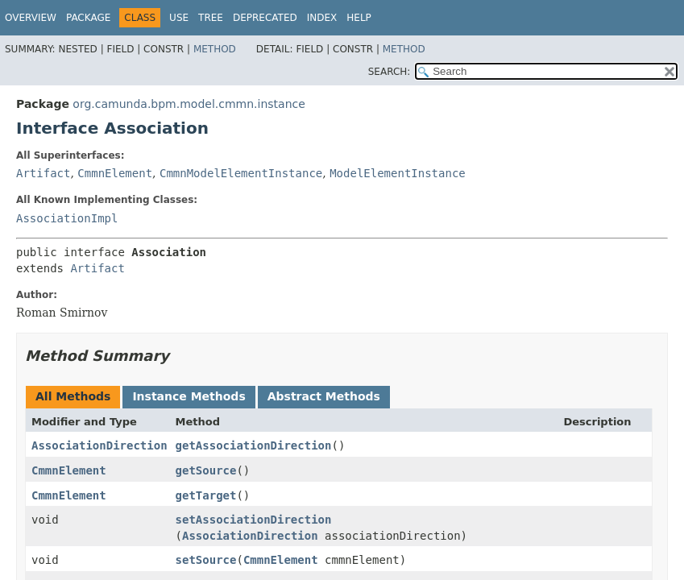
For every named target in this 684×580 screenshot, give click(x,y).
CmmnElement (114, 173)
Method (214, 49)
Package (88, 17)
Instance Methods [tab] (188, 396)
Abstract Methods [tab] (323, 396)
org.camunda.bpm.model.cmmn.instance (189, 103)
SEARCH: (389, 71)
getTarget (206, 495)
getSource (206, 470)
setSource (206, 559)
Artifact (43, 173)
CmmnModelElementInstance (241, 173)
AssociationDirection (99, 445)
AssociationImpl (67, 218)
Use (179, 17)
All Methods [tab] (72, 396)
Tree (210, 17)
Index (322, 17)
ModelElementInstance (398, 173)
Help (358, 17)
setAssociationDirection (254, 519)
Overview (30, 17)
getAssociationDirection (254, 445)
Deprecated (265, 17)
